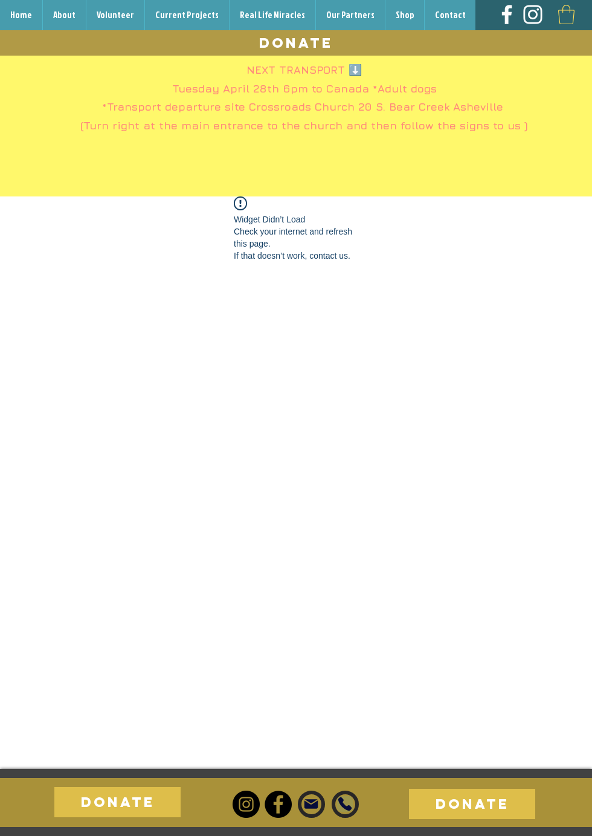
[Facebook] (507, 14)
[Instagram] (532, 14)
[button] (566, 14)
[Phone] (345, 804)
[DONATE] (296, 43)
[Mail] (311, 804)
